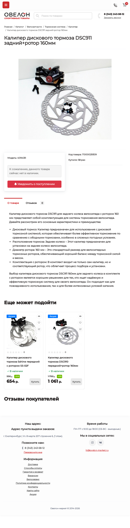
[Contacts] (115, 5)
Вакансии (33, 475)
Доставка (33, 464)
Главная (8, 26)
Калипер (73, 26)
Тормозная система (55, 26)
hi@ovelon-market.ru (97, 450)
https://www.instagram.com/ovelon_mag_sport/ (92, 442)
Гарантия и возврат (33, 472)
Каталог (19, 26)
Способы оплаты (33, 468)
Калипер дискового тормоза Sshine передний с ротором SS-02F (23, 361)
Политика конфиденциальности (33, 483)
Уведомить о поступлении (34, 184)
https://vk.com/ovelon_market (100, 442)
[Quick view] (39, 316)
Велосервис (33, 479)
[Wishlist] (39, 322)
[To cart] (35, 381)
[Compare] (39, 329)
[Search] (37, 15)
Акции (33, 494)
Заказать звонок (112, 17)
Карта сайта (33, 490)
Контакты (33, 487)
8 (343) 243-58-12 (114, 14)
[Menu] (6, 5)
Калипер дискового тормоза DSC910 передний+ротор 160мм (63, 361)
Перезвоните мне (33, 452)
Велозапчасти (34, 26)
